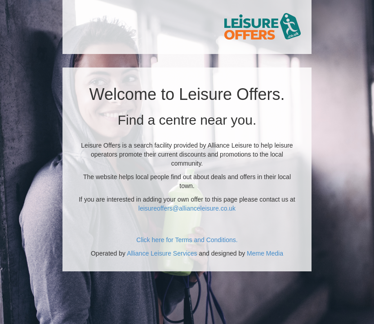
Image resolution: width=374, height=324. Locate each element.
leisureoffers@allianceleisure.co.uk (187, 208)
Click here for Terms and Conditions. (186, 239)
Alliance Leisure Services (162, 253)
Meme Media (265, 253)
